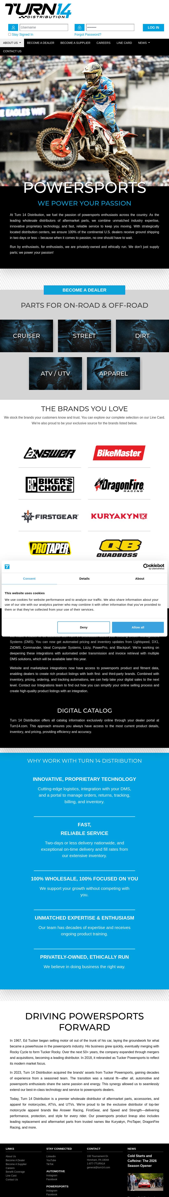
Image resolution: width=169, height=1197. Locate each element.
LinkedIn (51, 1156)
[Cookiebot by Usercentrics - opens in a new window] (146, 567)
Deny (84, 627)
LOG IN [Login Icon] (153, 27)
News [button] (143, 42)
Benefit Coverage (15, 1171)
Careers (104, 42)
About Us (11, 1156)
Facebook (51, 1179)
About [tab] (139, 578)
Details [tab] (84, 578)
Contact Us (12, 51)
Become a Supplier (75, 42)
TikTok (49, 1164)
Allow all (138, 627)
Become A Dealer (84, 290)
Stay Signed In (22, 34)
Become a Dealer (40, 42)
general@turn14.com (98, 1167)
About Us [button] (11, 42)
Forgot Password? (88, 34)
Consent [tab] (29, 578)
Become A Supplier (16, 1164)
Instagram (51, 1175)
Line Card (124, 42)
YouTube (51, 1160)
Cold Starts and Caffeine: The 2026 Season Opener (142, 1160)
